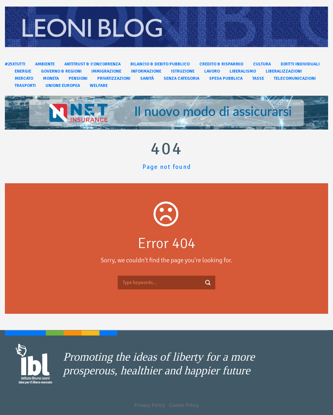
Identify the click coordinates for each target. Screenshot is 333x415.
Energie (23, 71)
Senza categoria (181, 78)
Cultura (262, 64)
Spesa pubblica (226, 78)
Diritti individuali (300, 64)
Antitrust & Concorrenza (92, 64)
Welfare (99, 85)
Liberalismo (243, 71)
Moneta (51, 78)
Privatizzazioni (113, 78)
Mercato (24, 78)
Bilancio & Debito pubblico (160, 64)
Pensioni (78, 78)
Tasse (258, 78)
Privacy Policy (149, 405)
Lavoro (212, 71)
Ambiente (45, 64)
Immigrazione (106, 71)
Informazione (146, 71)
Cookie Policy (184, 405)
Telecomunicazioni (295, 78)
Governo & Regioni (61, 71)
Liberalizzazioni (284, 71)
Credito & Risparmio (221, 64)
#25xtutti (15, 64)
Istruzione (182, 71)
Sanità (147, 78)
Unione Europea (63, 85)
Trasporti (25, 85)
